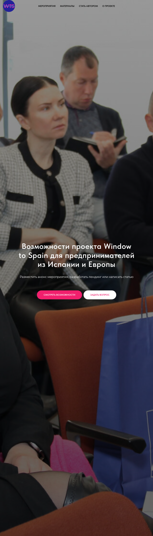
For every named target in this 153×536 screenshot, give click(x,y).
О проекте (108, 6)
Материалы (67, 6)
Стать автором (88, 6)
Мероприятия (47, 6)
